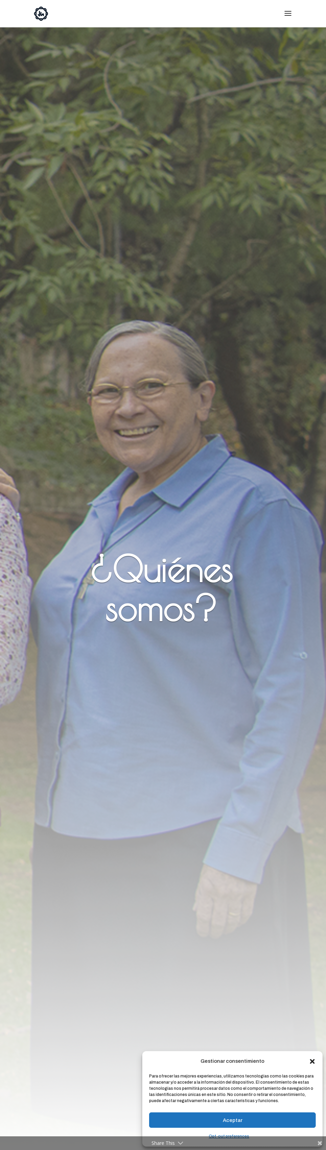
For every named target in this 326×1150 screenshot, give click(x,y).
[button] (312, 1061)
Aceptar (232, 1120)
